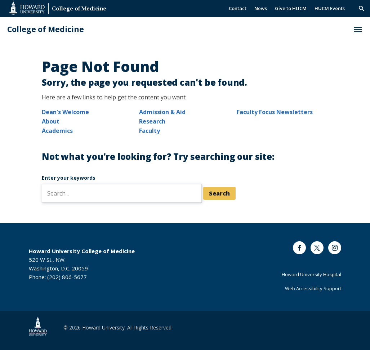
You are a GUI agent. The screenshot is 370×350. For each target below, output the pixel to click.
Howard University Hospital (311, 274)
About (50, 121)
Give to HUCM (291, 8)
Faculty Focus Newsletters (275, 112)
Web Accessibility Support (313, 288)
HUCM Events (330, 8)
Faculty (149, 131)
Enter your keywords (68, 177)
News (260, 8)
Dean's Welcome (65, 112)
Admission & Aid (162, 112)
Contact (237, 8)
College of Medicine (79, 9)
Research (152, 121)
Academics (57, 131)
